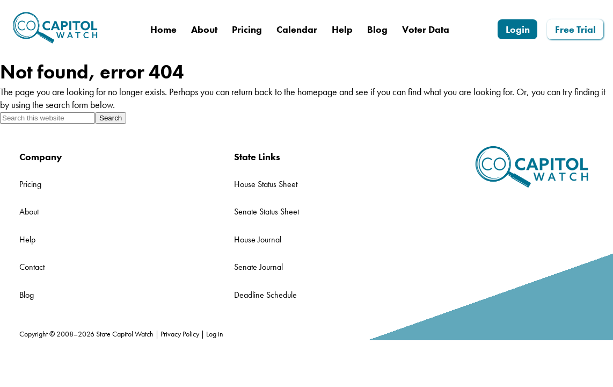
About (29, 211)
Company (40, 156)
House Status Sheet (265, 184)
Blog (26, 294)
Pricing (30, 184)
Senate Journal (258, 267)
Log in (214, 334)
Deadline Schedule (265, 294)
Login (518, 29)
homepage (317, 91)
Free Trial (575, 29)
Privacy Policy (179, 334)
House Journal (257, 239)
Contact (32, 267)
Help (27, 239)
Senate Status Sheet (266, 211)
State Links (257, 156)
